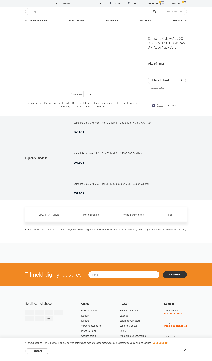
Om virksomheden (90, 310)
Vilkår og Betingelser (91, 326)
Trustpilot (171, 105)
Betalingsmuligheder (130, 320)
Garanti (123, 331)
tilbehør (112, 20)
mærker (145, 20)
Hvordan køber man (129, 310)
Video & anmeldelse (133, 214)
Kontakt (85, 315)
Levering (124, 315)
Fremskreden (174, 11)
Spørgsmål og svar (129, 326)
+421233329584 (63, 3)
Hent (170, 214)
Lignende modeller (36, 158)
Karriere (85, 320)
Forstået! (37, 351)
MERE (49, 318)
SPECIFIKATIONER (49, 214)
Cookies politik (88, 336)
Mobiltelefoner (36, 20)
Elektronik (76, 20)
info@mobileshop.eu (175, 326)
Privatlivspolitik (88, 331)
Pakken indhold (91, 214)
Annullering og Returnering (133, 336)
